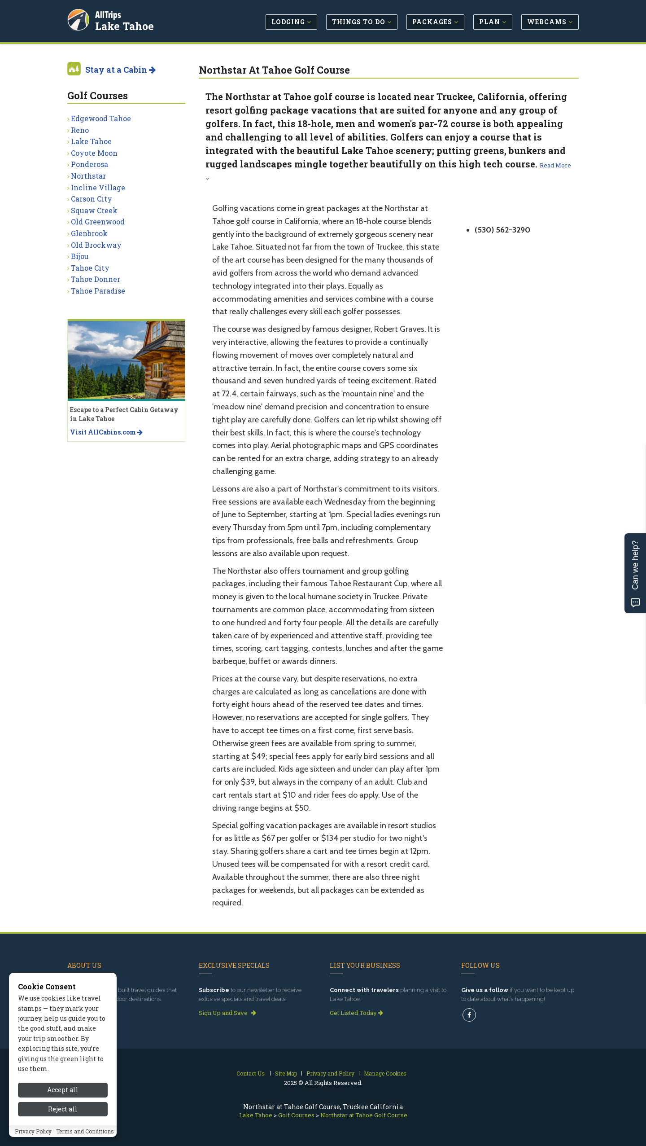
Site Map (286, 1073)
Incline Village (98, 187)
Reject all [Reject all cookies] (63, 1109)
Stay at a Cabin (120, 69)
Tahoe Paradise (98, 290)
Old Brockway (96, 245)
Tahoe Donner (95, 279)
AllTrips (110, 13)
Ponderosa (89, 164)
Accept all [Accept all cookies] (63, 1089)
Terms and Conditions (85, 1131)
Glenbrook (89, 233)
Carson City (91, 198)
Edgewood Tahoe (101, 118)
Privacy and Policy (330, 1073)
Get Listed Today (356, 1013)
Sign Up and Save (227, 1013)
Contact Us (250, 1073)
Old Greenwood (98, 221)
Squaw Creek (94, 210)
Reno (80, 130)
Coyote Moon (94, 153)
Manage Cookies (385, 1073)
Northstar (88, 175)
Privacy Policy (33, 1131)
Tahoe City (90, 267)
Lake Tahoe (126, 24)
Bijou (80, 256)
